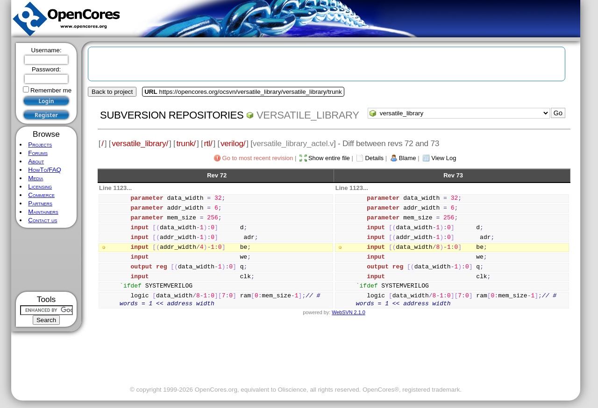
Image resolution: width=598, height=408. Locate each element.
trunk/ (185, 143)
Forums (38, 152)
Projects (40, 144)
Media (35, 178)
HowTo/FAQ (44, 169)
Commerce (41, 194)
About (36, 161)
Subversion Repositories (171, 115)
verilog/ (233, 143)
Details (374, 158)
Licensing (40, 186)
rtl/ (208, 143)
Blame (407, 158)
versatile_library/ (140, 143)
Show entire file (329, 158)
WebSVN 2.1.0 (348, 312)
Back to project (112, 91)
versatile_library (307, 115)
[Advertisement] (46, 260)
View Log (443, 158)
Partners (40, 203)
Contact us (42, 220)
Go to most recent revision (257, 158)
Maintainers (43, 211)
